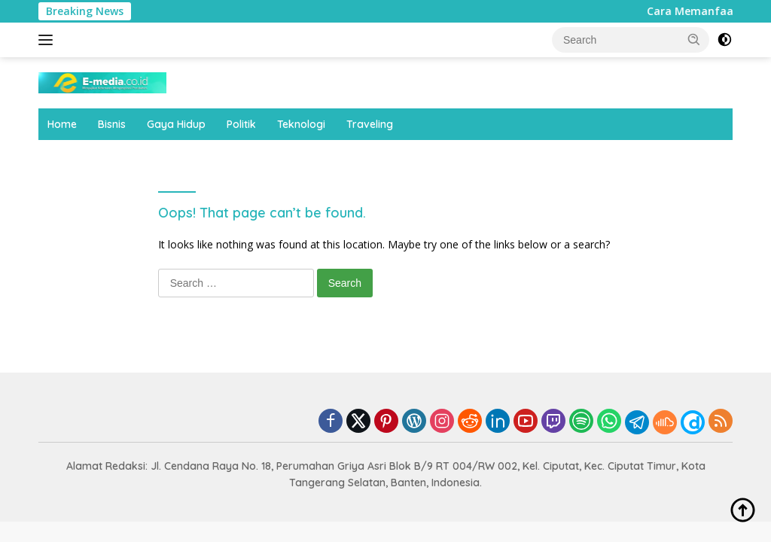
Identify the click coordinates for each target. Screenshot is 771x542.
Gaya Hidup (176, 124)
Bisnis (112, 124)
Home (62, 124)
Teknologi (301, 124)
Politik (241, 124)
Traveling (369, 124)
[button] (694, 39)
